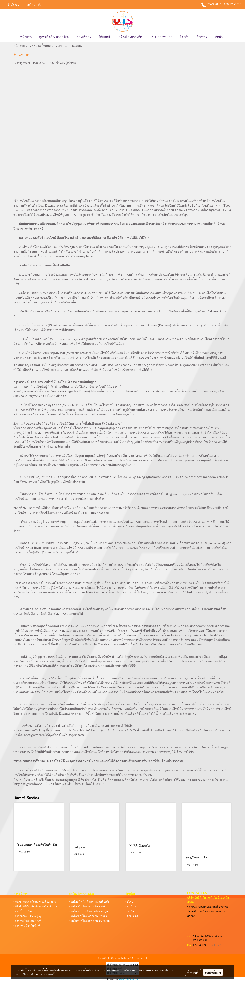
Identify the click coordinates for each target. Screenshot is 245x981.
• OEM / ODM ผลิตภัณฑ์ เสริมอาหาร (34, 901)
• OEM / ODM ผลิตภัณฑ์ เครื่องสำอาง (35, 906)
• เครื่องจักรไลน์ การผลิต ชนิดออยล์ (89, 920)
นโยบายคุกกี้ (47, 974)
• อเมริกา (130, 906)
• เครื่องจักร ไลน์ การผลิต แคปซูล (88, 911)
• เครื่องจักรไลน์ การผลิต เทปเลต (88, 916)
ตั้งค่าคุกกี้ (192, 972)
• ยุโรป (129, 901)
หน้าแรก (26, 37)
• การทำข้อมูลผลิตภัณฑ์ (27, 920)
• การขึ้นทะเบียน (23, 911)
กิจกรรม (202, 37)
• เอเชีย (129, 911)
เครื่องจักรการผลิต (130, 37)
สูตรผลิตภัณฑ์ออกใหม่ (54, 37)
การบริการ (84, 37)
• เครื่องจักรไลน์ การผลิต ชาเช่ (87, 906)
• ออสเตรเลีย (132, 916)
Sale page (217, 945)
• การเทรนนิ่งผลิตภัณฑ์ (26, 925)
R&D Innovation (160, 37)
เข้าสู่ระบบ (13, 4)
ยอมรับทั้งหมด (213, 972)
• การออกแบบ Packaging (27, 916)
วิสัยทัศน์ (104, 37)
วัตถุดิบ (184, 37)
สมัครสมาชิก (34, 4)
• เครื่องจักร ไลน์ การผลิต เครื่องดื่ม (89, 901)
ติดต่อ (219, 37)
